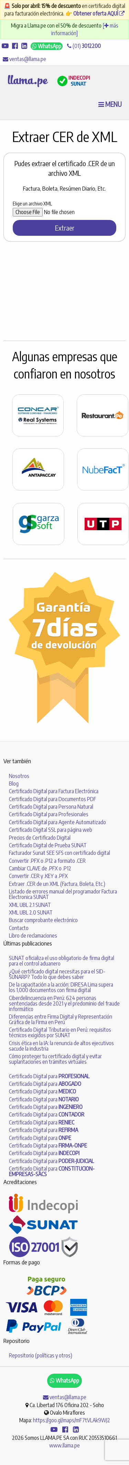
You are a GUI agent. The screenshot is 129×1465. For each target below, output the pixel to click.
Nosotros (19, 775)
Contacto (19, 928)
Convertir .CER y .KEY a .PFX (38, 875)
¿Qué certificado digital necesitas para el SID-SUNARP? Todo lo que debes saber (57, 974)
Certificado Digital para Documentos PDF (52, 799)
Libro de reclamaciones (33, 935)
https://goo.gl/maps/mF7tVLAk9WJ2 (71, 1420)
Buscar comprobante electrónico (43, 920)
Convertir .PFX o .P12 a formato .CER (47, 860)
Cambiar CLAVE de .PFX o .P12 (40, 868)
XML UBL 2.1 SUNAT (30, 904)
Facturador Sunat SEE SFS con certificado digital (59, 852)
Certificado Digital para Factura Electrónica (53, 791)
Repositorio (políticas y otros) (40, 1355)
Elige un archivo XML (32, 203)
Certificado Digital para (49, 1076)
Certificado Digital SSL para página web (50, 829)
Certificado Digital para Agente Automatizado (57, 822)
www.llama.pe (64, 1445)
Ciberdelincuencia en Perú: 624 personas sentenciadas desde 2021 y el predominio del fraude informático (64, 1003)
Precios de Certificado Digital (40, 837)
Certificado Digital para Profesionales (48, 814)
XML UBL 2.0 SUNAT (31, 912)
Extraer (64, 227)
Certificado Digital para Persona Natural (51, 806)
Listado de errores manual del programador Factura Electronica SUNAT (63, 894)
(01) (84, 45)
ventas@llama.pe (24, 58)
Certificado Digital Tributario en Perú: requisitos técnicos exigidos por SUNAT (60, 1032)
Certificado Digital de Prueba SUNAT (48, 845)
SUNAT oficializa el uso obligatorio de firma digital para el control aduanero (61, 960)
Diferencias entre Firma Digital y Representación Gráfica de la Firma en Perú (60, 1019)
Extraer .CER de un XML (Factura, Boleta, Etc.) (57, 883)
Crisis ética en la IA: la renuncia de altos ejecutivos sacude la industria (61, 1046)
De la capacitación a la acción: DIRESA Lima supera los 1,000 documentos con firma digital (61, 987)
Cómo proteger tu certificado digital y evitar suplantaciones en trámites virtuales (55, 1059)
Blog (14, 783)
